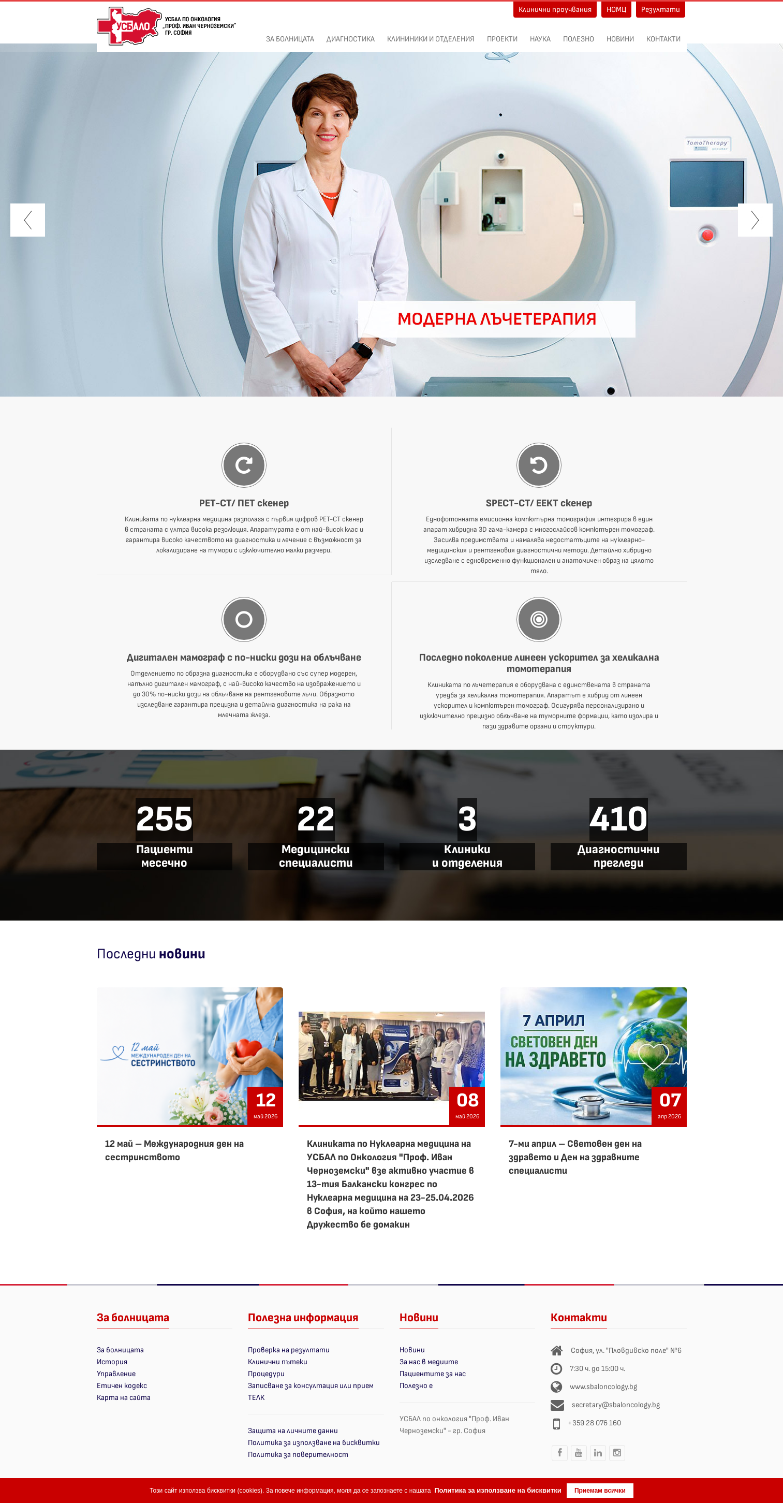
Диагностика (351, 33)
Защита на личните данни (293, 1431)
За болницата (290, 33)
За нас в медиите (429, 1362)
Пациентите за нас (433, 1374)
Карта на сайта (124, 1398)
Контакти (663, 33)
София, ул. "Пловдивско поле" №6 (626, 1350)
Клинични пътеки (277, 1362)
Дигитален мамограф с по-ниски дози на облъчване (244, 657)
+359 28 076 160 (594, 1423)
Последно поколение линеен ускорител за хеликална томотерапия (539, 663)
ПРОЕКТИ (502, 33)
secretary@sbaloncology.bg (616, 1405)
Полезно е (416, 1386)
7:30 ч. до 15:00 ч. (597, 1369)
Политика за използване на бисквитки (314, 1443)
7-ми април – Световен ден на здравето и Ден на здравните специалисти (575, 1157)
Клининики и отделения (431, 33)
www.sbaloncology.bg (603, 1387)
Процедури (266, 1374)
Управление (116, 1374)
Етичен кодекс (122, 1386)
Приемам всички (600, 1490)
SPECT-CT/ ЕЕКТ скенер (539, 503)
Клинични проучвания (555, 9)
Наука (540, 33)
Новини (620, 33)
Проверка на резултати (289, 1350)
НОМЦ (616, 9)
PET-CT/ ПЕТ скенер (244, 503)
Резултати (660, 9)
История (112, 1362)
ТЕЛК (256, 1398)
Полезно (578, 33)
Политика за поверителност (298, 1455)
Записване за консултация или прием (311, 1386)
